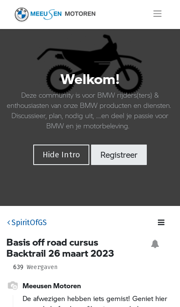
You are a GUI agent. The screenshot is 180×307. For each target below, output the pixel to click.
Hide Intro (61, 154)
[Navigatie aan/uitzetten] (157, 14)
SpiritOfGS (27, 222)
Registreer (118, 154)
